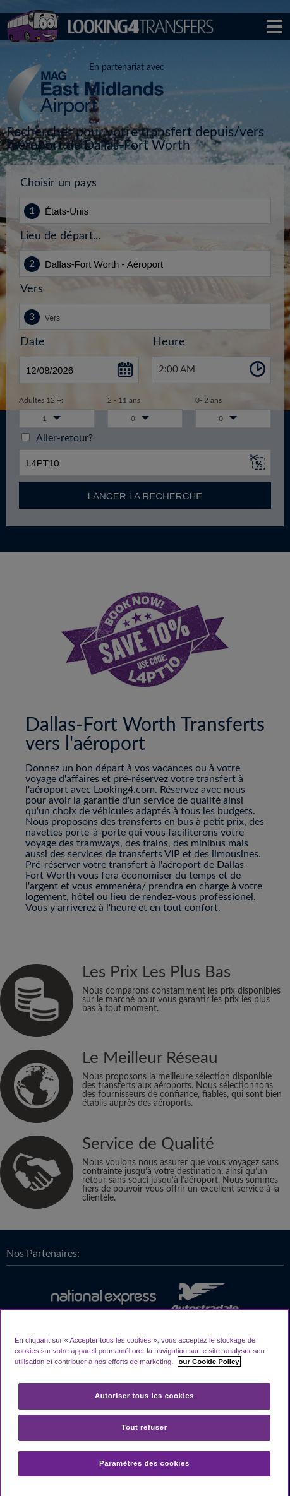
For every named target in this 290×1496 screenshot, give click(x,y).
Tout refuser (144, 1427)
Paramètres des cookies (144, 1463)
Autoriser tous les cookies (144, 1395)
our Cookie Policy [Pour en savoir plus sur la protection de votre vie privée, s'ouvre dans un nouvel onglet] (209, 1361)
